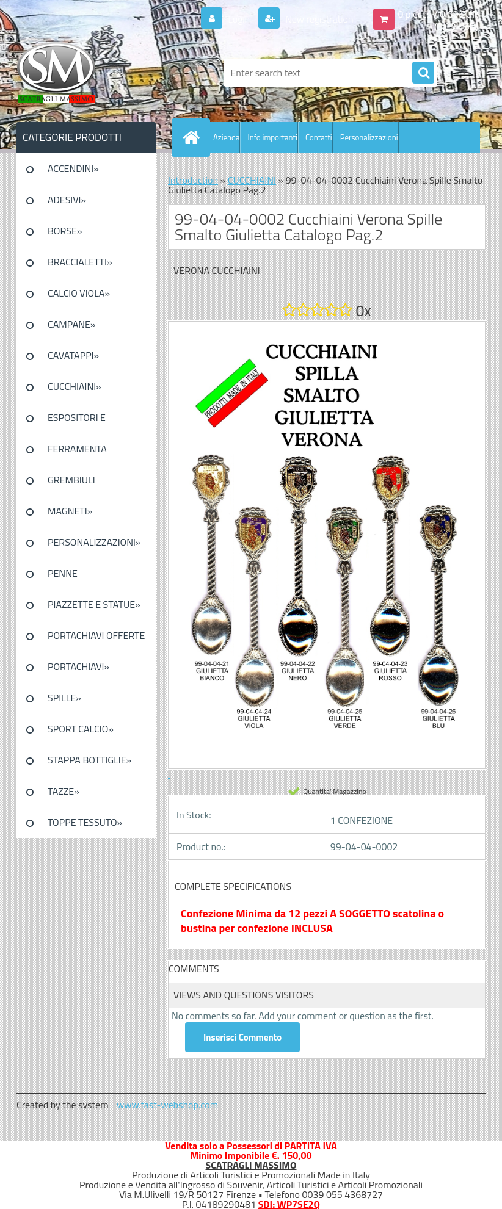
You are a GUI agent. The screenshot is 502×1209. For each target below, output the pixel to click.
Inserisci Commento (242, 1037)
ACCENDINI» (73, 168)
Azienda (226, 137)
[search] (423, 73)
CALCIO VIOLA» (79, 293)
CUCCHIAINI (252, 180)
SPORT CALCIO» (81, 728)
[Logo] (100, 72)
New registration (318, 19)
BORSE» (65, 230)
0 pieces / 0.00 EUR (438, 14)
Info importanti (272, 137)
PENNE (63, 573)
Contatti (318, 137)
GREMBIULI (71, 479)
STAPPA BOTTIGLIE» (89, 759)
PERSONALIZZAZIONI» (94, 542)
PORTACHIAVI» (78, 666)
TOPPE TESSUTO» (85, 822)
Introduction (193, 180)
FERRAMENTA (77, 448)
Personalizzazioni (369, 137)
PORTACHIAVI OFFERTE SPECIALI (96, 639)
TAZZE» (63, 791)
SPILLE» (64, 697)
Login (239, 19)
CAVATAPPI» (73, 355)
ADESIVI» (67, 199)
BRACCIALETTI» (80, 261)
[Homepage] (193, 137)
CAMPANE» (72, 324)
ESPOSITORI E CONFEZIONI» (77, 421)
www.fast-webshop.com (167, 1104)
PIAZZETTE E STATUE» (94, 604)
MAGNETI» (70, 510)
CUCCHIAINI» (74, 386)
